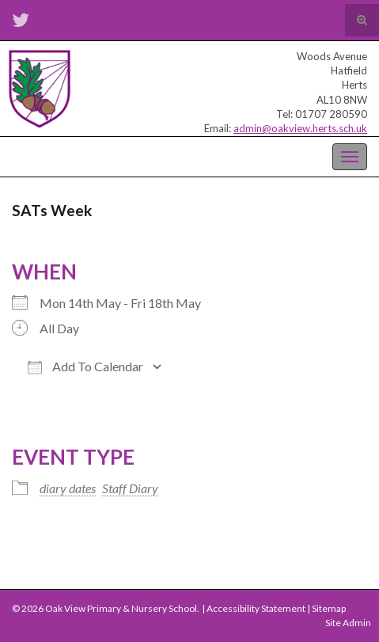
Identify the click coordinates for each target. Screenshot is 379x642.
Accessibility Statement (256, 608)
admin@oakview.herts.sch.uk (300, 128)
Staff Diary (130, 488)
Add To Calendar (85, 366)
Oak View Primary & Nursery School (91, 155)
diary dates (68, 488)
